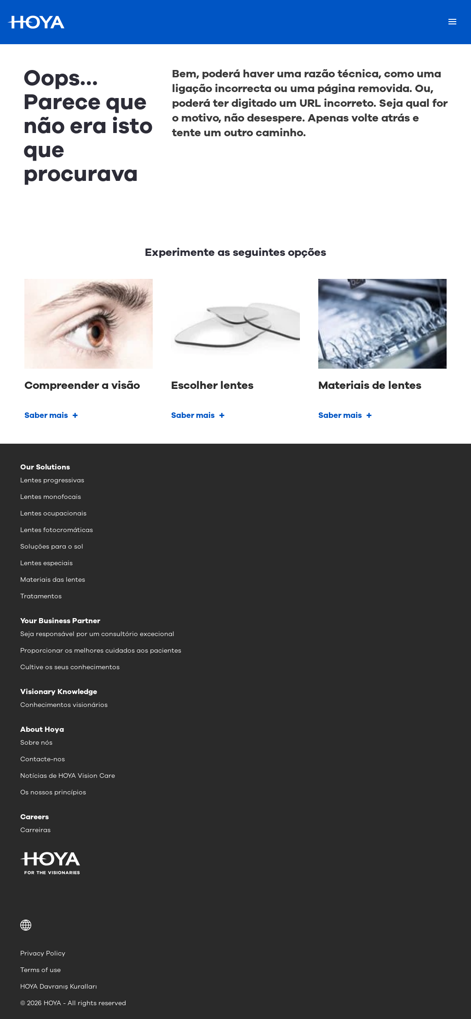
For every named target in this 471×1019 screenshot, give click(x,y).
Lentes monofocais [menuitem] (50, 496)
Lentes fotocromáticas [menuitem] (56, 530)
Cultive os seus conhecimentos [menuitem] (70, 667)
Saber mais (46, 415)
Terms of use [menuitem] (40, 970)
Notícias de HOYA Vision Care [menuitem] (67, 775)
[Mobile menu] (452, 22)
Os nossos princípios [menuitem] (53, 792)
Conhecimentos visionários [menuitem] (64, 705)
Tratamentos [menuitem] (41, 596)
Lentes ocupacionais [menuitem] (53, 513)
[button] (235, 925)
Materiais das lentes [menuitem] (52, 579)
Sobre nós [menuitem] (36, 742)
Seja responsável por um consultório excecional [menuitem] (97, 634)
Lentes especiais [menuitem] (46, 563)
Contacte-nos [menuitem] (42, 759)
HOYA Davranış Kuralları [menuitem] (58, 986)
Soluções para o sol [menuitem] (51, 546)
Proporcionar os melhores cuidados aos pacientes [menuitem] (100, 650)
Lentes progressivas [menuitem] (52, 480)
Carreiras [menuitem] (35, 830)
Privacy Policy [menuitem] (42, 953)
